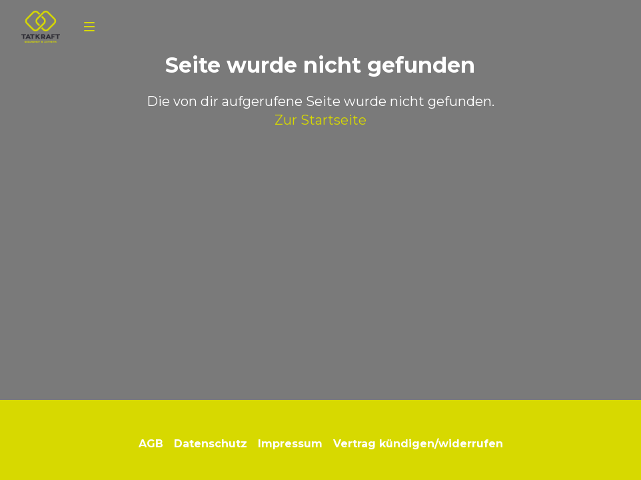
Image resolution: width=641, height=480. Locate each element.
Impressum (290, 443)
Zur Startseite (320, 120)
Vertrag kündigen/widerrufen (418, 443)
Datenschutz (210, 443)
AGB (151, 443)
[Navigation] (89, 26)
